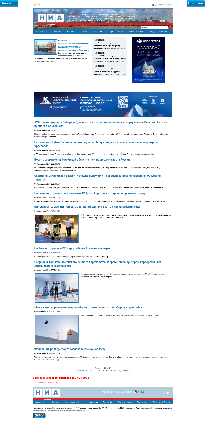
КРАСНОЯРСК (74, 18)
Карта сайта (108, 402)
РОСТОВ (132, 14)
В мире (110, 31)
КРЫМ (110, 16)
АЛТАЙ (103, 16)
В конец (126, 370)
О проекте (39, 402)
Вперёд (117, 370)
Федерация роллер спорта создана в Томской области (70, 349)
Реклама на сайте (73, 402)
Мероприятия (92, 402)
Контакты (56, 402)
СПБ (83, 18)
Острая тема (142, 402)
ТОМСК (119, 16)
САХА (111, 21)
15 (111, 370)
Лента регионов (125, 402)
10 (90, 370)
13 (103, 370)
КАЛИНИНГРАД (74, 16)
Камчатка (130, 18)
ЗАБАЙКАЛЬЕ (102, 21)
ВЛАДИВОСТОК (92, 18)
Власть (85, 31)
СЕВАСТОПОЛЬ (119, 21)
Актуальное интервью (159, 31)
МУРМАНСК (73, 21)
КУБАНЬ (85, 14)
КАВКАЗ (93, 14)
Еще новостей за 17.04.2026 (45, 382)
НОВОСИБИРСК (91, 16)
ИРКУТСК (83, 21)
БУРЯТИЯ (91, 21)
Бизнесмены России (161, 402)
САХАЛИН (131, 21)
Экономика (72, 31)
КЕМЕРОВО (130, 16)
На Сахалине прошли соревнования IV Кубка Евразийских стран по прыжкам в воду (89, 193)
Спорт (120, 31)
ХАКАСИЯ (119, 18)
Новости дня (41, 31)
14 (107, 370)
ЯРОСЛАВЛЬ (103, 14)
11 (95, 370)
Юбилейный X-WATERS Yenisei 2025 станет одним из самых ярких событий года (87, 207)
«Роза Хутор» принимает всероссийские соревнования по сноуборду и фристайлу (88, 307)
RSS (37, 5)
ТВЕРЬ (123, 14)
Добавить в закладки (162, 5)
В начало (80, 370)
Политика (57, 31)
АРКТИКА (114, 14)
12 (99, 370)
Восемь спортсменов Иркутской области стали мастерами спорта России (82, 159)
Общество (97, 31)
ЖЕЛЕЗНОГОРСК (106, 18)
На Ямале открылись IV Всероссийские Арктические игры (72, 248)
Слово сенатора (136, 31)
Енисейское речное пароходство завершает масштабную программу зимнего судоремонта (73, 46)
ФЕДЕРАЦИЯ (73, 14)
